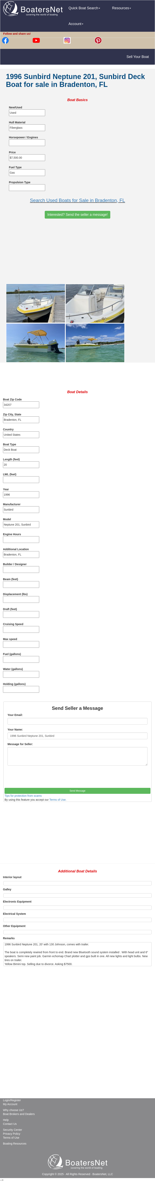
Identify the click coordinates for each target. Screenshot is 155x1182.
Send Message (77, 790)
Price (12, 152)
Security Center (12, 1129)
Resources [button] (121, 8)
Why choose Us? (13, 1110)
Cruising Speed (13, 624)
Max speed (10, 639)
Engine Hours (12, 534)
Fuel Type (15, 167)
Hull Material (17, 122)
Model (7, 519)
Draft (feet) (10, 609)
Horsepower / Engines (23, 137)
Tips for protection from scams (23, 795)
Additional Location (16, 549)
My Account (10, 1104)
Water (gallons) (13, 669)
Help (6, 1120)
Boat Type (9, 444)
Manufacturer (12, 504)
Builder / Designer (15, 564)
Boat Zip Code (12, 399)
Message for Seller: (20, 744)
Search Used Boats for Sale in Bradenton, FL (77, 200)
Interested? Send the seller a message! (77, 215)
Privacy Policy (11, 1133)
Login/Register (12, 1100)
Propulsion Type (19, 182)
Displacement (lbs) (15, 594)
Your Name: (15, 729)
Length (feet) (11, 459)
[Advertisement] (77, 251)
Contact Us (10, 1123)
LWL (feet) (9, 474)
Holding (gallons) (14, 684)
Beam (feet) (10, 579)
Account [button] (75, 24)
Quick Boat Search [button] (84, 8)
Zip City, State (12, 414)
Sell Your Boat (137, 57)
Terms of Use (11, 1137)
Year (6, 489)
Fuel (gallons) (12, 654)
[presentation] (35, 778)
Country (8, 429)
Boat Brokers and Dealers (19, 1114)
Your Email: (15, 715)
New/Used (15, 107)
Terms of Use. (57, 799)
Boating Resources (14, 1143)
